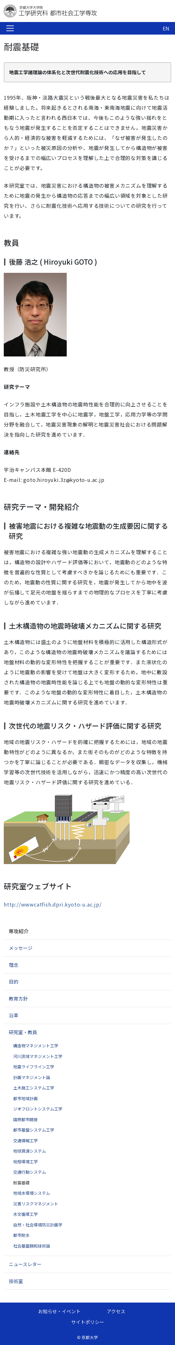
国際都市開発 (25, 1119)
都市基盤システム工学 (33, 1130)
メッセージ (20, 948)
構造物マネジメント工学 (35, 1046)
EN (166, 28)
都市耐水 (21, 1235)
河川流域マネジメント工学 (37, 1056)
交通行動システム (29, 1172)
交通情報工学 (25, 1141)
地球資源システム (29, 1151)
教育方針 (18, 998)
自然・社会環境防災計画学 (37, 1225)
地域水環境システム (31, 1193)
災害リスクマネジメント (35, 1204)
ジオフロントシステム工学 (37, 1109)
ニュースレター (25, 1264)
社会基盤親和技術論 (31, 1246)
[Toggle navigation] (10, 28)
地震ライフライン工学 (33, 1067)
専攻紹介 (18, 931)
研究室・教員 (23, 1032)
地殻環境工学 (25, 1162)
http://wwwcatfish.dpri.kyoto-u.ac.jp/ (53, 904)
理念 (13, 965)
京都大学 (90, 1337)
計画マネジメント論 (31, 1077)
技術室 (16, 1281)
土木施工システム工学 (33, 1088)
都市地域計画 (25, 1098)
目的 (13, 981)
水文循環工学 (25, 1214)
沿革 (13, 1015)
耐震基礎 (21, 1183)
